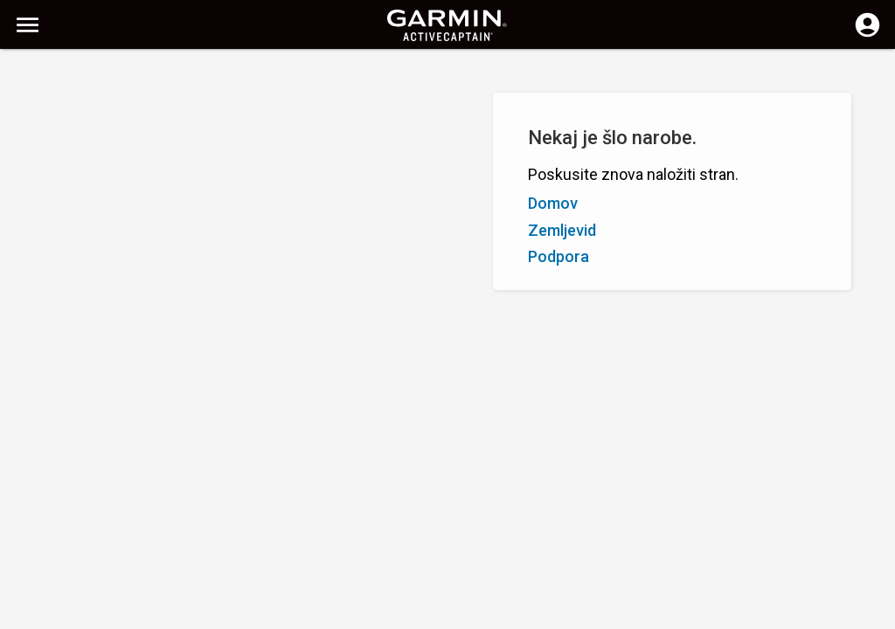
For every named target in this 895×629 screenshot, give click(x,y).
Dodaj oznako (287, 155)
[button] (873, 549)
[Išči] (147, 74)
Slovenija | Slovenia (484, 613)
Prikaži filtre (52, 116)
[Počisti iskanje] (323, 75)
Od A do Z (45, 155)
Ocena (176, 155)
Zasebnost (389, 613)
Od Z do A (116, 155)
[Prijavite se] (867, 35)
